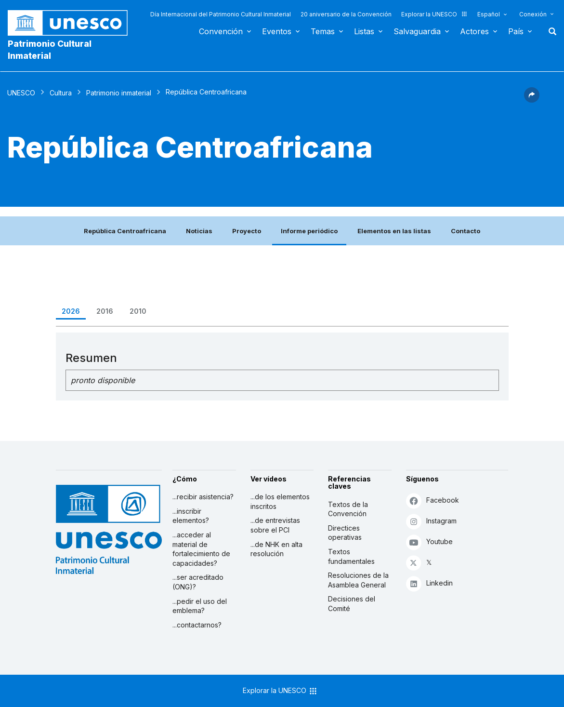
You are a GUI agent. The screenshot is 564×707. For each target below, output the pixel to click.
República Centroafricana (125, 231)
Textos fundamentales (351, 556)
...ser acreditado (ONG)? (197, 582)
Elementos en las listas (394, 231)
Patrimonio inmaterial (118, 93)
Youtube (429, 541)
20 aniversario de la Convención (346, 14)
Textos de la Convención (348, 509)
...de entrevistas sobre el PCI (275, 525)
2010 (138, 311)
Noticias (199, 231)
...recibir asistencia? (203, 497)
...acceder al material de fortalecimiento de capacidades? (201, 549)
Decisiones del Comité (351, 604)
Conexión (533, 14)
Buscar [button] (549, 31)
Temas (323, 31)
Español (488, 14)
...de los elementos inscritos (280, 501)
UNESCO (21, 93)
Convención (221, 31)
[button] (531, 100)
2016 (104, 311)
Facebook (432, 500)
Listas (364, 31)
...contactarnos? (197, 625)
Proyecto (246, 231)
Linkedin (429, 583)
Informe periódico (309, 231)
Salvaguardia (417, 31)
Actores (474, 31)
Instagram (431, 521)
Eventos (276, 31)
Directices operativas (345, 533)
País (516, 31)
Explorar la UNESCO (434, 14)
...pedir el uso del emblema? (199, 606)
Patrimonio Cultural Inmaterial (50, 50)
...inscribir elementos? (190, 516)
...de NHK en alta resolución (276, 549)
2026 (71, 311)
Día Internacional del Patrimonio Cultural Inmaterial (220, 14)
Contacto (465, 231)
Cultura (61, 93)
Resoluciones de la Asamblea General (358, 580)
